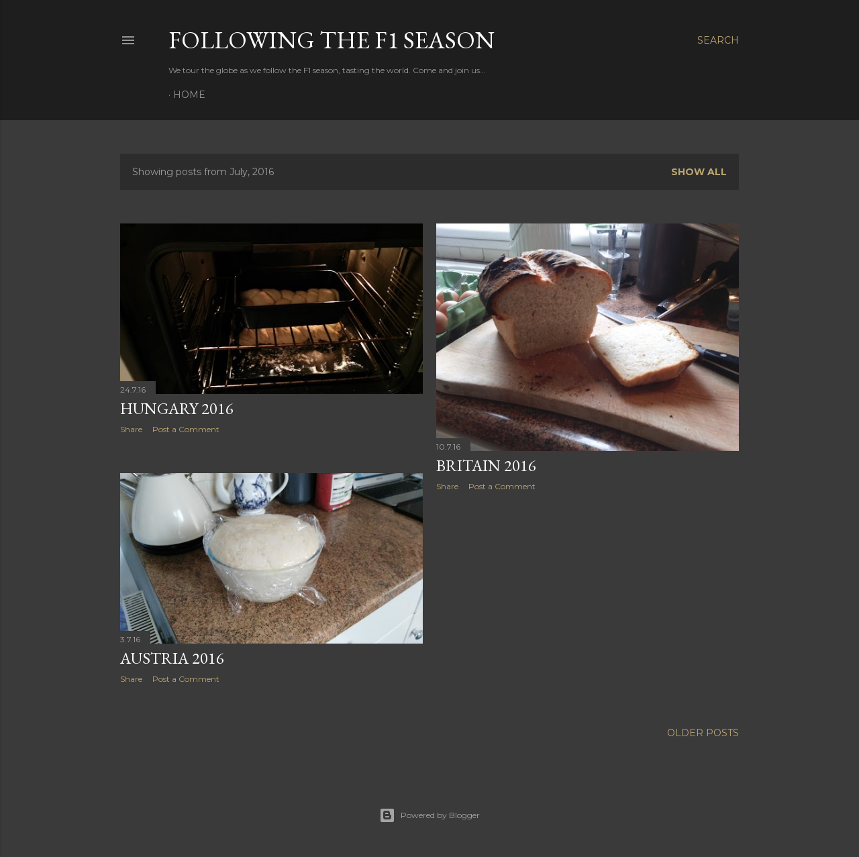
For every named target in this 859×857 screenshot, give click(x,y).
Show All (699, 172)
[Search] (718, 40)
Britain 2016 (486, 465)
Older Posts (703, 733)
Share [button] (131, 429)
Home (189, 95)
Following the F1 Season (331, 40)
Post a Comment (185, 429)
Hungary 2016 (177, 408)
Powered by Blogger (429, 815)
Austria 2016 (172, 658)
